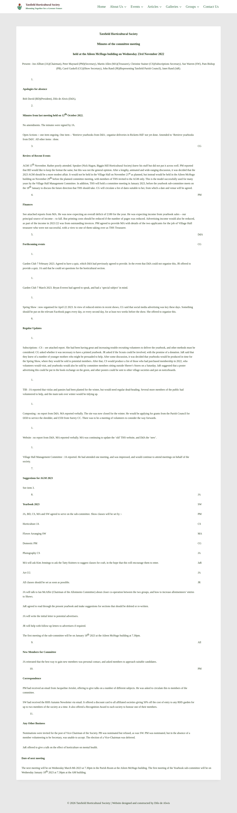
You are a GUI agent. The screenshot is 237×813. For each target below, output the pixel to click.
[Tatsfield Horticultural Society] (39, 6)
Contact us (211, 6)
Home (101, 6)
